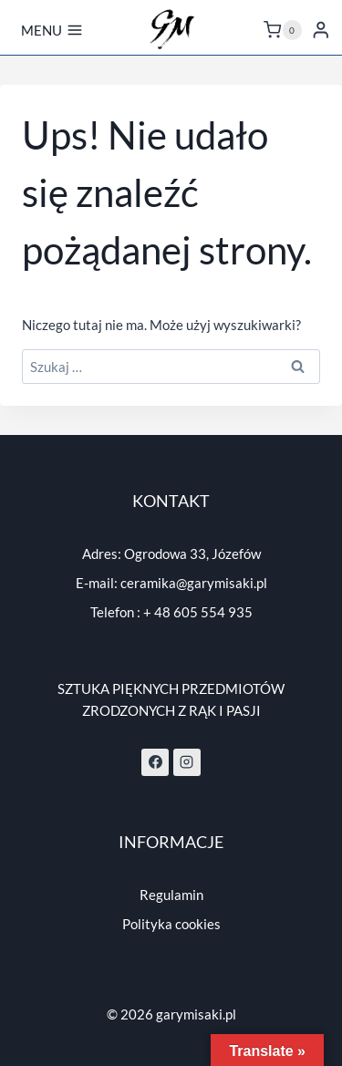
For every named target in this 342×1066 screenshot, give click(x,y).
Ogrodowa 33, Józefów (192, 553)
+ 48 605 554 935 (198, 612)
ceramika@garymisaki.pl (193, 582)
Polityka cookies (171, 924)
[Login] (321, 29)
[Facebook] (155, 762)
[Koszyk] (283, 30)
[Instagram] (187, 762)
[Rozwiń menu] (52, 30)
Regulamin (171, 894)
